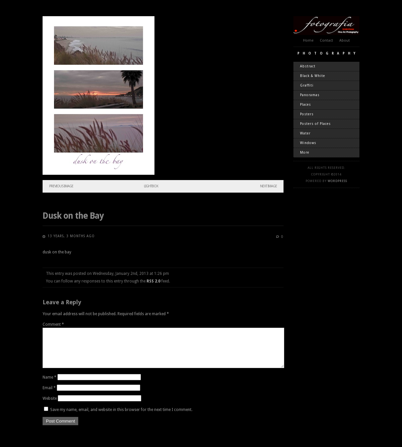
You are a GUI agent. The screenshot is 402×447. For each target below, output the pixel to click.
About (344, 40)
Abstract (308, 66)
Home (308, 40)
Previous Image (61, 186)
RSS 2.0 (153, 281)
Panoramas (309, 95)
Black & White (312, 76)
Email (49, 395)
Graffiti (307, 85)
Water (305, 133)
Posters (307, 114)
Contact (326, 40)
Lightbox (151, 186)
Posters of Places (315, 124)
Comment (53, 324)
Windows (308, 143)
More (304, 152)
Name (49, 385)
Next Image (268, 186)
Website (50, 406)
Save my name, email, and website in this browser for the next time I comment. (121, 417)
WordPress (337, 181)
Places (305, 104)
